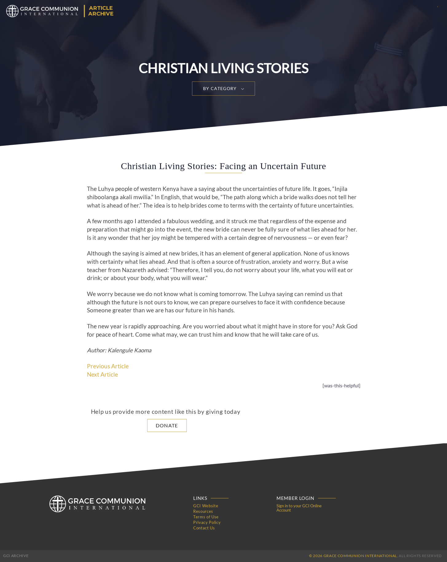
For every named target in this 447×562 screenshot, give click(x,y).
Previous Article (108, 366)
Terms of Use (206, 516)
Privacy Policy (207, 522)
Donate (167, 425)
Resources (203, 511)
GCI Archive (15, 555)
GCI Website (205, 505)
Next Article (102, 374)
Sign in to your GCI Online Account (299, 508)
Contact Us (204, 527)
